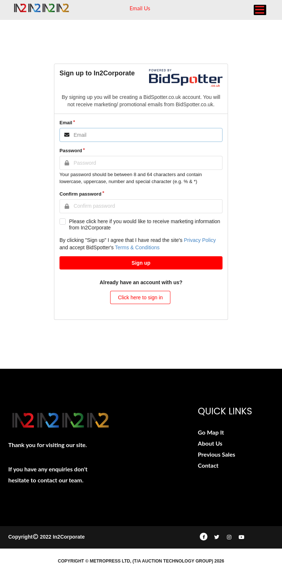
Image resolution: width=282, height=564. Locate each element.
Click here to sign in (140, 297)
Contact (208, 465)
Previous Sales (216, 454)
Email (65, 122)
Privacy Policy (200, 240)
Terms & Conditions (137, 247)
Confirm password (80, 194)
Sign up (140, 263)
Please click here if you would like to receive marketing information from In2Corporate (144, 224)
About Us (210, 443)
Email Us (140, 8)
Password (70, 150)
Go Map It (211, 432)
